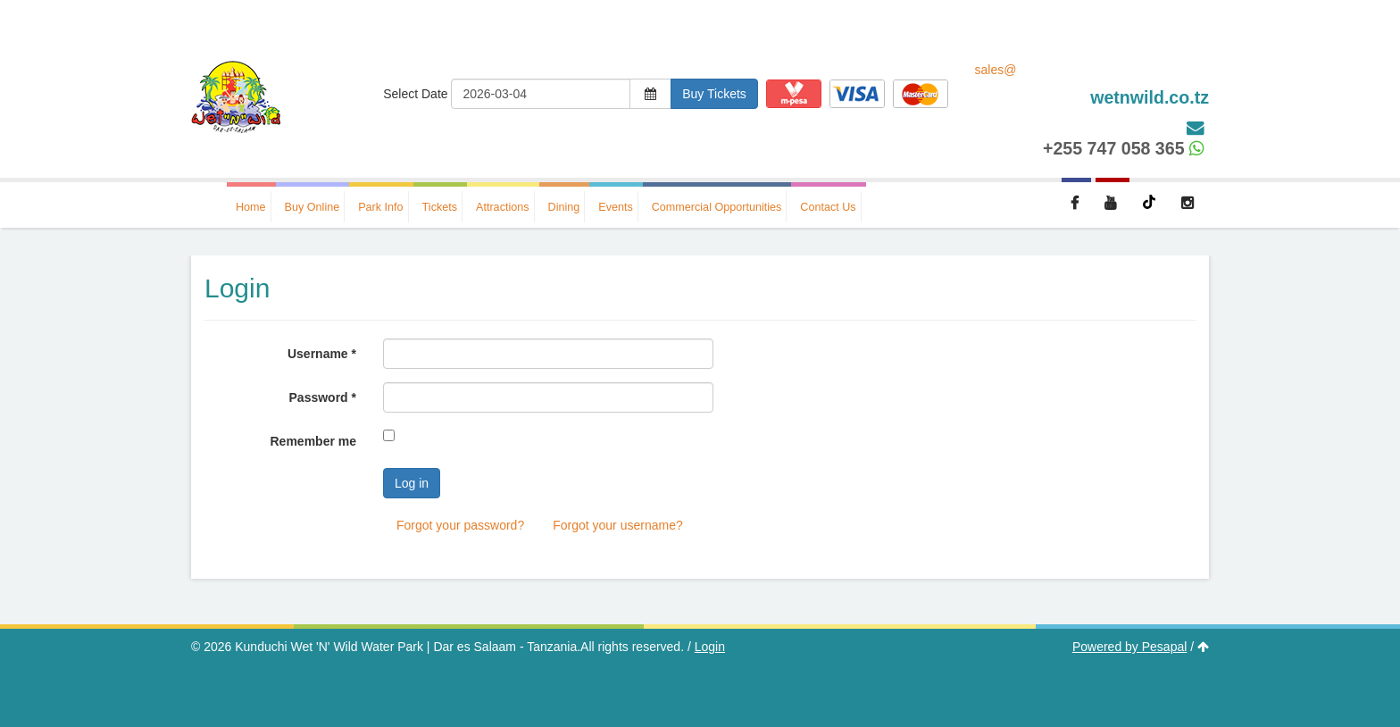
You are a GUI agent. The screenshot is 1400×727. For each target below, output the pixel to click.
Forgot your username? (618, 525)
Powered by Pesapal (1129, 646)
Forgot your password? (460, 525)
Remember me (314, 441)
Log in (412, 483)
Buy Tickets (714, 94)
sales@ (1092, 86)
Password (322, 397)
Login (710, 646)
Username (322, 354)
